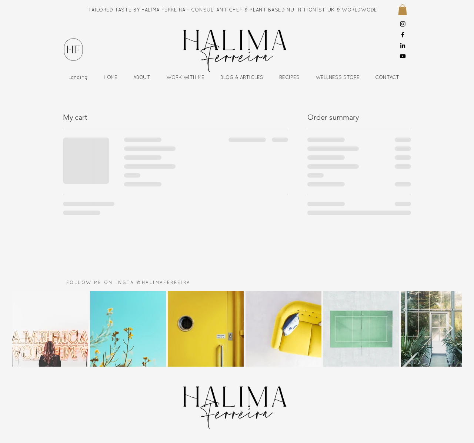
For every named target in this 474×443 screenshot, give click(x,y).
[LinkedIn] (402, 45)
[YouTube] (402, 56)
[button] (402, 9)
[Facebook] (402, 34)
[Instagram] (402, 23)
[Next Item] (449, 328)
